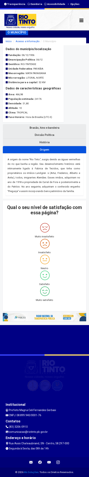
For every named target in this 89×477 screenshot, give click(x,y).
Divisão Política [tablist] (44, 134)
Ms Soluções (31, 472)
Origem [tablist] (44, 149)
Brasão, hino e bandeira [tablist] (44, 127)
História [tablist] (44, 142)
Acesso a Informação (28, 41)
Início (9, 41)
